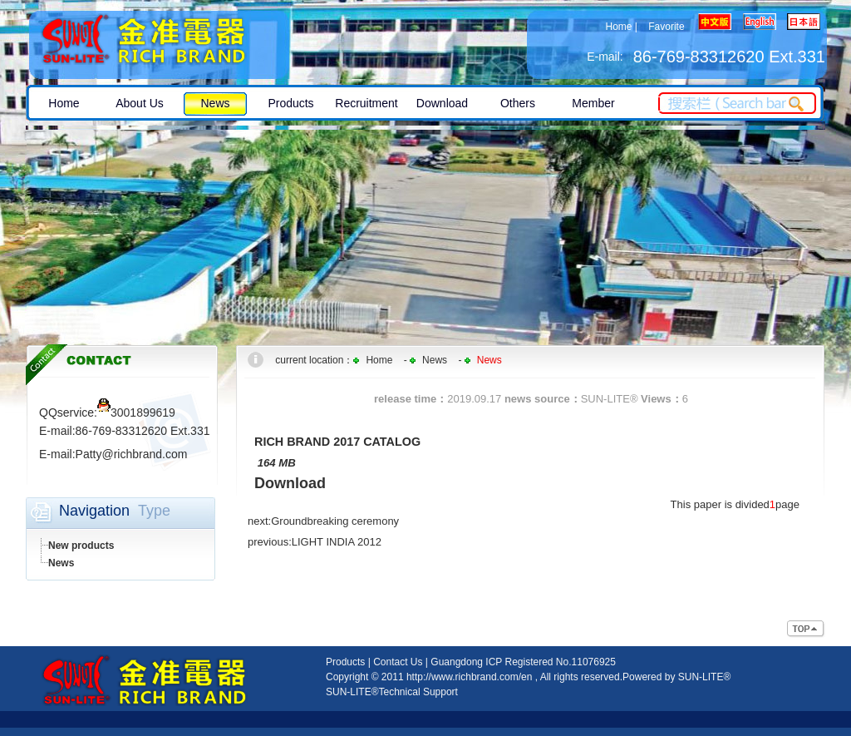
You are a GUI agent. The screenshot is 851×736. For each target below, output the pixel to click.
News (61, 563)
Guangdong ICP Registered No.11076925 (523, 662)
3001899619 (136, 412)
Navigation (94, 510)
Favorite (666, 26)
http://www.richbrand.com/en (469, 677)
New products (81, 545)
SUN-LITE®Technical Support (392, 692)
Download (290, 483)
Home (618, 26)
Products (345, 662)
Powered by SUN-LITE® (676, 677)
